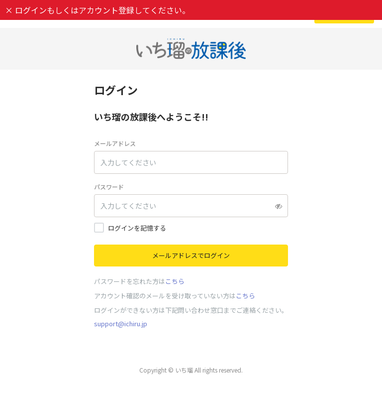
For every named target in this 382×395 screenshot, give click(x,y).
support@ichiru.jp (120, 323)
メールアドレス (115, 143)
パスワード (109, 186)
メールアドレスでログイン (191, 255)
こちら (175, 281)
